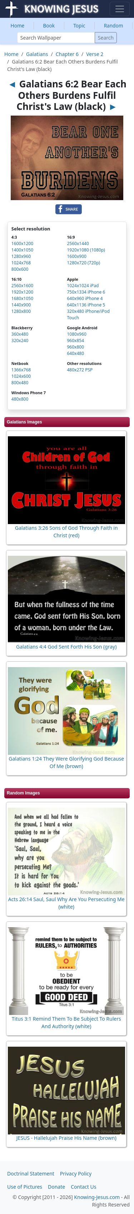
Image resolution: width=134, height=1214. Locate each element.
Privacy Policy (75, 1173)
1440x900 (21, 305)
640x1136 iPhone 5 (86, 305)
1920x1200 (22, 292)
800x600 (20, 269)
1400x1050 (22, 250)
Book (49, 25)
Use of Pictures (24, 1186)
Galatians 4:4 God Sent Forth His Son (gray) (66, 646)
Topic (79, 25)
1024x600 (21, 376)
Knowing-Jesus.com (97, 1197)
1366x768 (21, 370)
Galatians (37, 54)
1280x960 (21, 256)
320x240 (20, 340)
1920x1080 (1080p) (86, 250)
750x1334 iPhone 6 (86, 292)
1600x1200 (22, 243)
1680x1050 (22, 298)
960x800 (75, 347)
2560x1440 (78, 243)
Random (113, 25)
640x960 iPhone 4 (85, 298)
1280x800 (21, 311)
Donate (56, 1186)
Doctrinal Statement (30, 1173)
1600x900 (76, 256)
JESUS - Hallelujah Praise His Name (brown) (66, 1137)
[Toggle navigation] (120, 9)
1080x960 (76, 334)
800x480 (20, 383)
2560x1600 (22, 286)
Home (18, 25)
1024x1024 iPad (83, 286)
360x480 (20, 334)
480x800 (20, 399)
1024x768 (21, 263)
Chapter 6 (67, 54)
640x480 (75, 353)
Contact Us (83, 1186)
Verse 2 (94, 54)
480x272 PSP (80, 370)
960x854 (75, 340)
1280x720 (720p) (83, 263)
